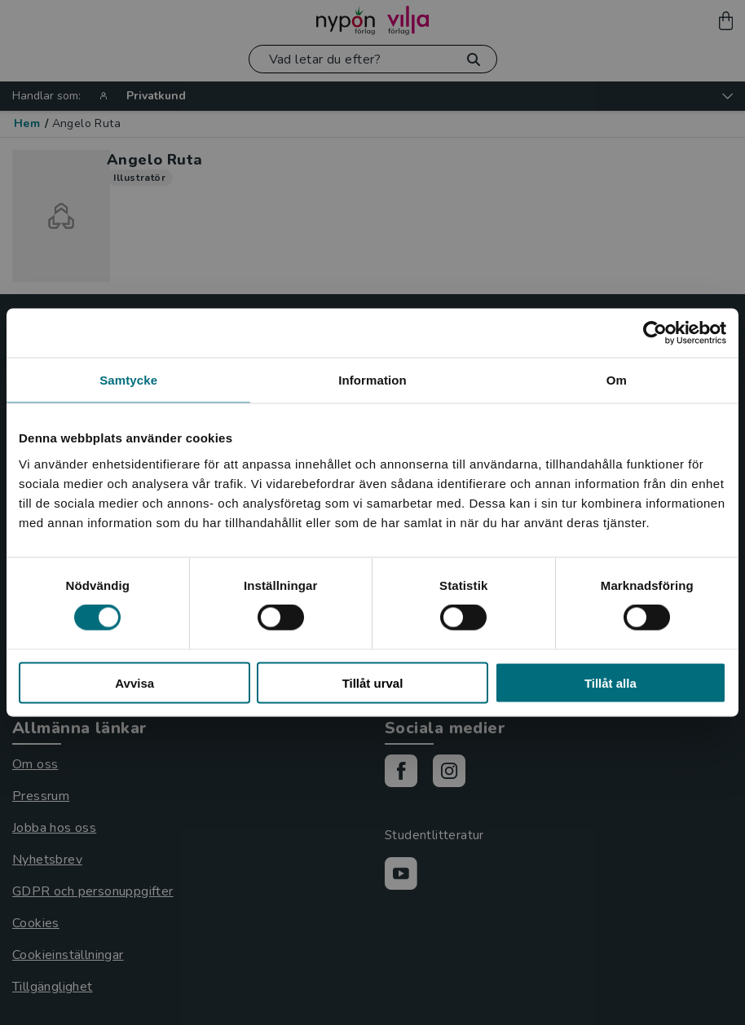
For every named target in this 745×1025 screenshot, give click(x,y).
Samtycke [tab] (128, 380)
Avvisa (134, 682)
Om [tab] (616, 380)
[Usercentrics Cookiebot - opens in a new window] (655, 333)
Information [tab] (372, 380)
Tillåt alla (610, 682)
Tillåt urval (372, 682)
